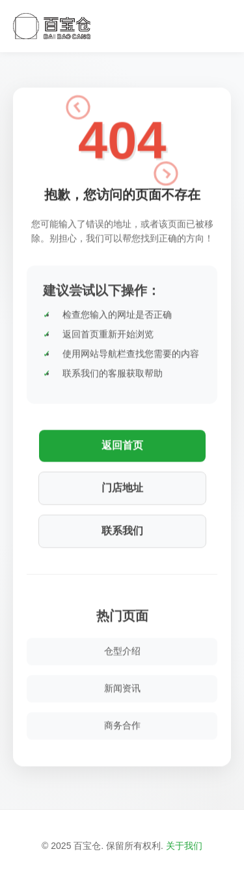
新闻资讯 (122, 685)
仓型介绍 (122, 648)
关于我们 (184, 845)
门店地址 (122, 484)
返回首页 (122, 442)
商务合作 (122, 722)
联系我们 (122, 527)
